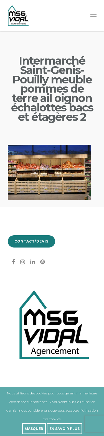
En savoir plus (64, 429)
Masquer (34, 429)
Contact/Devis (31, 241)
